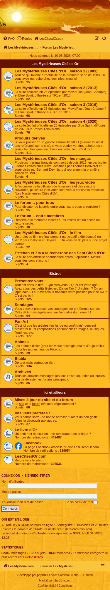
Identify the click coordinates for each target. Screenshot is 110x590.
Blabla (20, 358)
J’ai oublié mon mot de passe (22, 502)
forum (36, 403)
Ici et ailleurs (55, 392)
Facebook (32, 443)
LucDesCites (33, 557)
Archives (23, 372)
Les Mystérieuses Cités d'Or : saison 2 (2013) (56, 88)
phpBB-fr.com (63, 580)
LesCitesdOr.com (86, 447)
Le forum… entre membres (39, 216)
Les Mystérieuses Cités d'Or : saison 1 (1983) (56, 71)
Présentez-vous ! (30, 281)
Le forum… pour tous (34, 202)
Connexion (10, 475)
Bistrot (55, 274)
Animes (22, 342)
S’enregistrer (37, 475)
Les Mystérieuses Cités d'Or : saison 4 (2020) (56, 121)
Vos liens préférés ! (32, 413)
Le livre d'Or (26, 430)
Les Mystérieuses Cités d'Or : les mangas (53, 158)
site (21, 403)
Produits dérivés (30, 138)
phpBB (41, 575)
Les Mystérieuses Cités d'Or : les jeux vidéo (55, 182)
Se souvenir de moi (81, 502)
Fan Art (21, 321)
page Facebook (39, 447)
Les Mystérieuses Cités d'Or (54, 64)
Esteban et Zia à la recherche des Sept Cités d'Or (60, 253)
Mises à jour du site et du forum (44, 400)
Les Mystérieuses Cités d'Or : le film (48, 232)
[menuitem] (9, 38)
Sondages (24, 305)
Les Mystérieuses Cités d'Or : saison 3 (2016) (56, 104)
